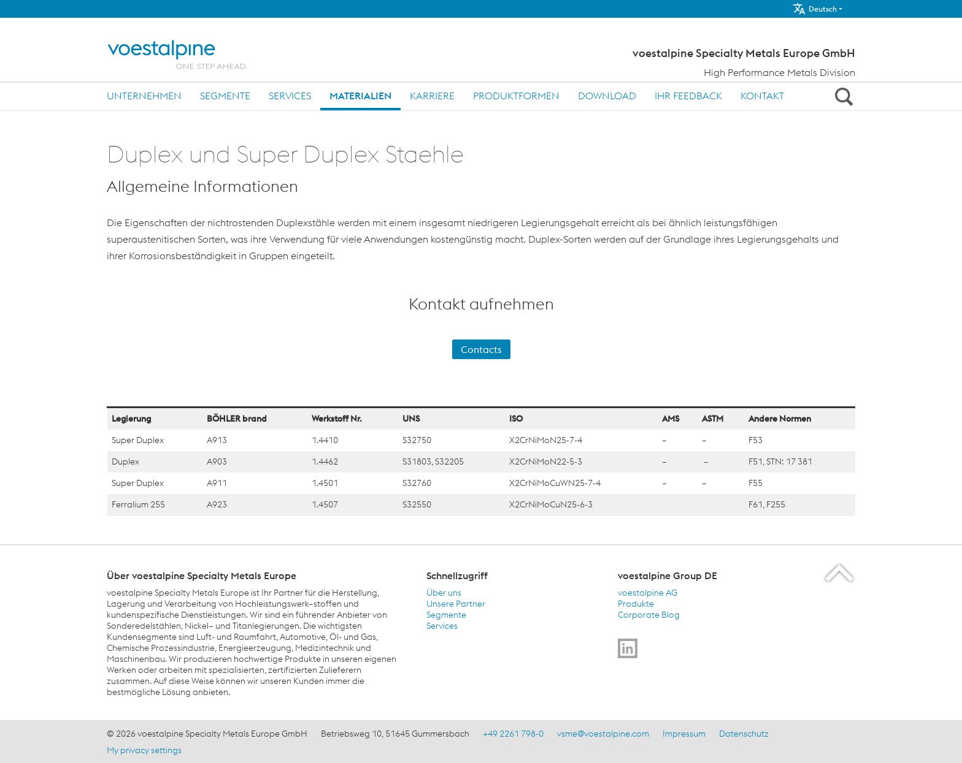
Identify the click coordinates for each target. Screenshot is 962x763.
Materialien (360, 95)
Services (290, 95)
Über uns (443, 592)
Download (607, 95)
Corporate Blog (649, 614)
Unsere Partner (455, 603)
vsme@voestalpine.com (603, 733)
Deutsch (814, 9)
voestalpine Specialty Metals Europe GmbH (744, 53)
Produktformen (516, 95)
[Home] (191, 54)
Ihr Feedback (688, 95)
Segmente (225, 95)
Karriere (432, 95)
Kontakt (762, 95)
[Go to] (627, 648)
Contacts (481, 349)
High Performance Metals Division (779, 72)
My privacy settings (144, 750)
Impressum (684, 733)
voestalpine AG (647, 592)
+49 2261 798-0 (513, 733)
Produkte (636, 603)
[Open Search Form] (841, 96)
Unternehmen (144, 95)
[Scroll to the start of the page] (840, 573)
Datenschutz (744, 733)
